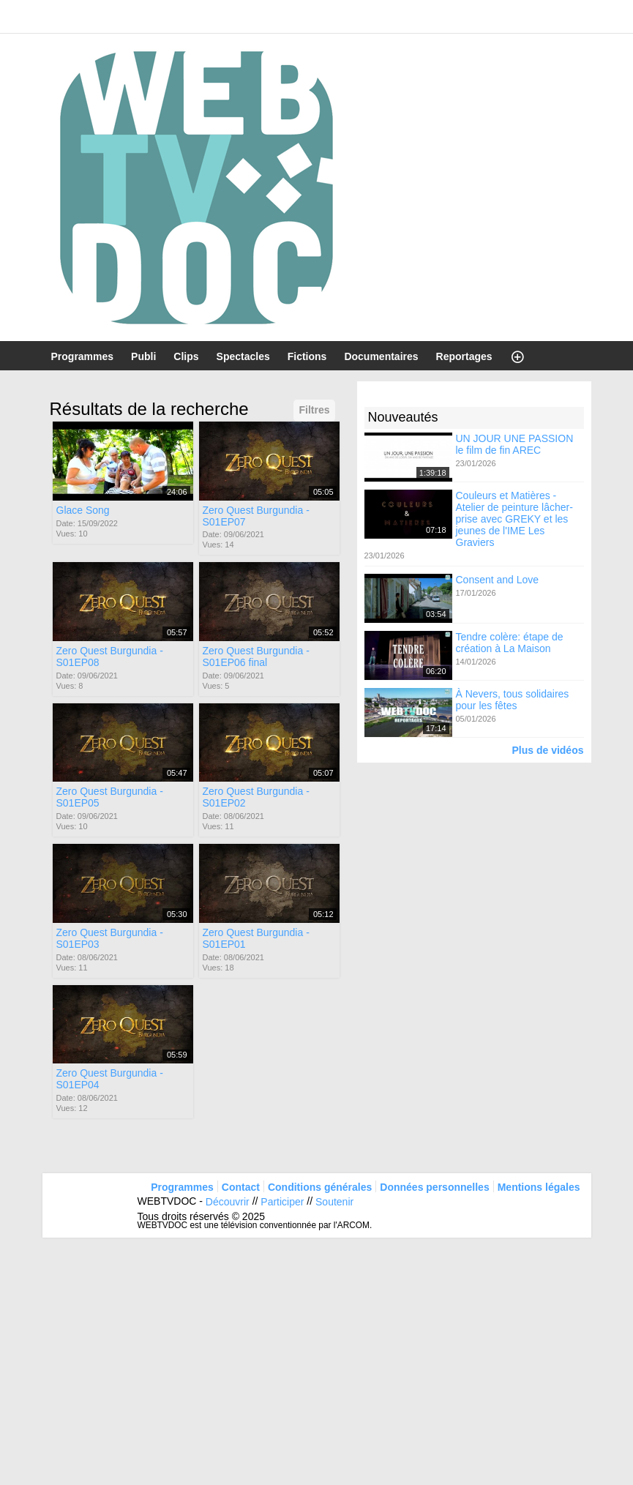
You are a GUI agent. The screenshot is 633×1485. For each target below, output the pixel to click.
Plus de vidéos (547, 749)
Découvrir (228, 1202)
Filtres (314, 410)
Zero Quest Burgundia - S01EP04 (109, 1079)
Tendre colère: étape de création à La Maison (509, 642)
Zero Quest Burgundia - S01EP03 (109, 938)
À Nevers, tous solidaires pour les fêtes (512, 699)
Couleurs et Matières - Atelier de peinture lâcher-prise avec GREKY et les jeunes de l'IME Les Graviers (514, 519)
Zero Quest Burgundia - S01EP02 (256, 797)
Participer (282, 1202)
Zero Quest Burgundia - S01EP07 (256, 515)
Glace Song (83, 509)
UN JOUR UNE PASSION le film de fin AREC (515, 443)
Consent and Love (497, 580)
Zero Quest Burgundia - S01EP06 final (256, 656)
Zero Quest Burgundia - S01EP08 (109, 656)
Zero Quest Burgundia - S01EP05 (109, 797)
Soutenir (334, 1202)
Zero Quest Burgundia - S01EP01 (256, 938)
